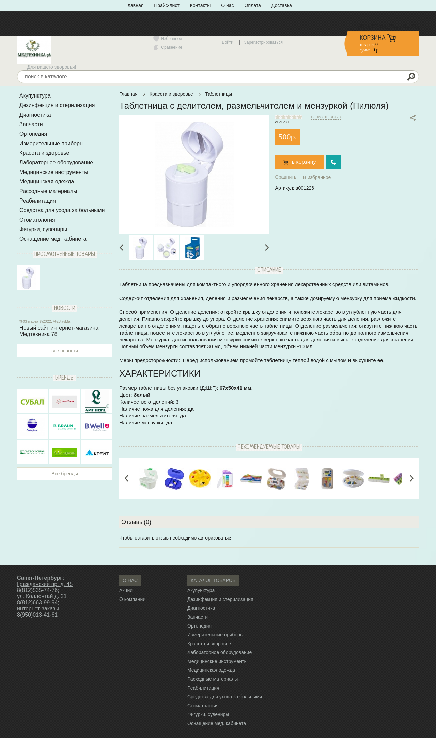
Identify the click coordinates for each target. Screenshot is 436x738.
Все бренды (64, 473)
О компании (132, 599)
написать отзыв (326, 117)
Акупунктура (35, 96)
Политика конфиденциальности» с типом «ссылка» (182, 16)
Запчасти (31, 124)
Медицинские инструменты (53, 172)
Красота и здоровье (44, 153)
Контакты (200, 5)
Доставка (281, 5)
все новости (64, 350)
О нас (227, 5)
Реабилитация (37, 201)
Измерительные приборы (51, 143)
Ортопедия (33, 134)
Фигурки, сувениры (43, 229)
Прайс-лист (167, 5)
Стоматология (37, 220)
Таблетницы (218, 94)
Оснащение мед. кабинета (53, 239)
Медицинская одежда (46, 181)
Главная (134, 5)
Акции (126, 590)
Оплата (253, 5)
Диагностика (35, 115)
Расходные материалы (48, 191)
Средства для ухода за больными (62, 210)
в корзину (304, 162)
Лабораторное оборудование (56, 162)
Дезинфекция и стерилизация (57, 105)
